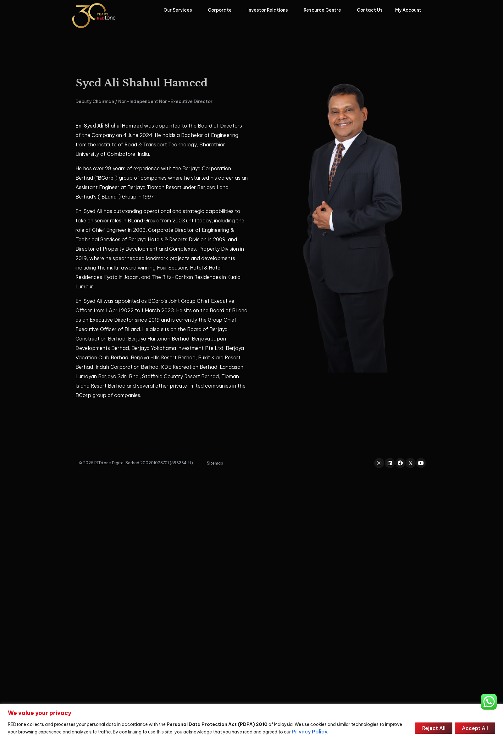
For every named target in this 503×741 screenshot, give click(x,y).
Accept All (475, 728)
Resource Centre (324, 10)
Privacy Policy (309, 731)
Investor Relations (269, 10)
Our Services (179, 10)
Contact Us (370, 10)
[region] (251, 722)
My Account (409, 10)
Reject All (432, 728)
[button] (215, 463)
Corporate (221, 10)
